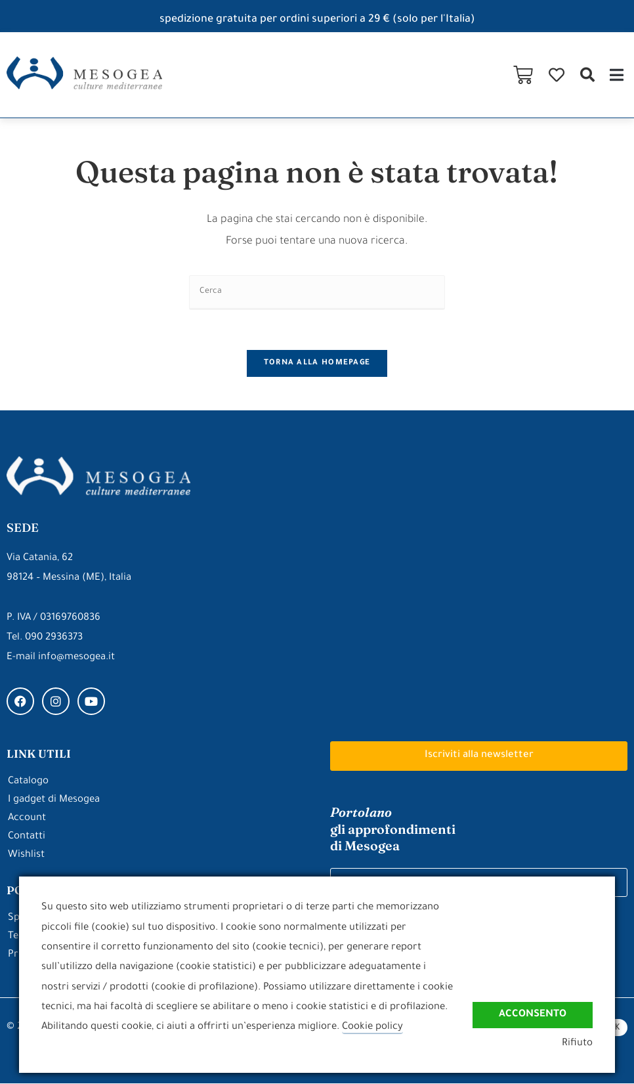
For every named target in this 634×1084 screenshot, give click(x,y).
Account (27, 819)
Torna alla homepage (317, 363)
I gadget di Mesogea (54, 800)
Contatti (26, 837)
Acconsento (532, 1014)
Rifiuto (577, 1043)
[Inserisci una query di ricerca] (317, 292)
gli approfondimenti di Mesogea (392, 829)
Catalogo (28, 782)
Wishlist (26, 855)
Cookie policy (372, 1027)
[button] (587, 74)
